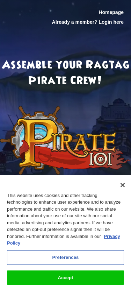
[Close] (122, 187)
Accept (65, 280)
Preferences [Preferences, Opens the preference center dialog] (65, 259)
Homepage (111, 12)
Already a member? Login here (88, 22)
